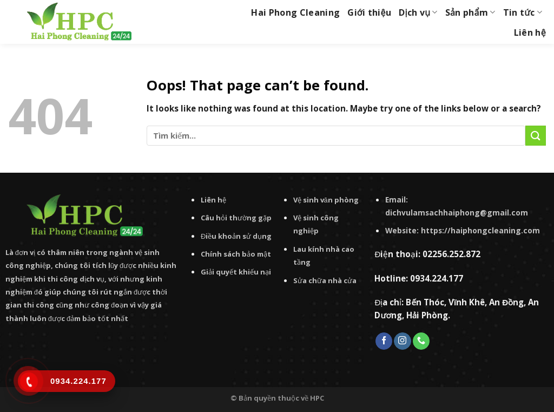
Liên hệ (530, 32)
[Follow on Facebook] (383, 341)
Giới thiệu (369, 12)
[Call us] (421, 341)
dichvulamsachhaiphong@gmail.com (456, 212)
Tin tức (522, 12)
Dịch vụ (418, 12)
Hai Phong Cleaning (295, 12)
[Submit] (535, 136)
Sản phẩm (470, 12)
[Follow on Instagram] (402, 341)
